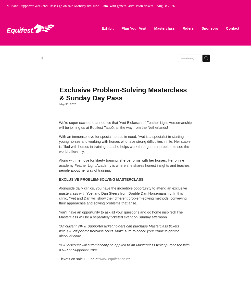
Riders (188, 28)
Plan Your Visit (134, 28)
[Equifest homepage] (30, 29)
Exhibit (108, 28)
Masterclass (164, 28)
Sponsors (209, 28)
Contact (232, 28)
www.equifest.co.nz (115, 259)
